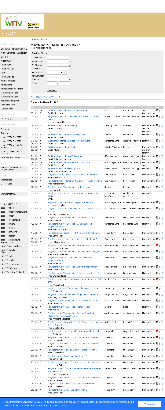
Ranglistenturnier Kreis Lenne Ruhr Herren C (67, 356)
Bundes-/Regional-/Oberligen (14, 48)
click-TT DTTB (7, 208)
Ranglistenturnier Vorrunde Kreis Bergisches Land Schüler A (74, 294)
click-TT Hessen (8, 235)
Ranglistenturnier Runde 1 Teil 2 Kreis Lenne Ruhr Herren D (74, 362)
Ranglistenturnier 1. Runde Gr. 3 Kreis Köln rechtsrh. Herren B (75, 181)
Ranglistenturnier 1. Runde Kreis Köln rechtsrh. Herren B (72, 239)
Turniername (37, 57)
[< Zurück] (46, 97)
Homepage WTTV (9, 204)
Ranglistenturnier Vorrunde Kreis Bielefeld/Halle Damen (72, 266)
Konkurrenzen (38, 75)
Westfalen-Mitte (8, 104)
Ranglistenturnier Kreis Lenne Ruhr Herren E (67, 390)
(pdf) (161, 110)
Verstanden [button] (149, 404)
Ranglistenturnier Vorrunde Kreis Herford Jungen (69, 187)
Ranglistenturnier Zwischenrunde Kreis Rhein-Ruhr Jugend (73, 331)
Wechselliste (6, 179)
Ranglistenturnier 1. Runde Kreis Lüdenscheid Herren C (72, 383)
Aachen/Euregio (8, 80)
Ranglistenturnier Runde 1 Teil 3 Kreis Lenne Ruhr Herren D (74, 343)
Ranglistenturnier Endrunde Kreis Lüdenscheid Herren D (72, 349)
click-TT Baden (7, 215)
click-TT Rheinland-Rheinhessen (9, 251)
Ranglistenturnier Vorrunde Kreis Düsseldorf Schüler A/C (72, 300)
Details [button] (64, 405)
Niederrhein (6, 60)
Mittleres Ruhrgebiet (10, 100)
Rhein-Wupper (7, 68)
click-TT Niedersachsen (11, 246)
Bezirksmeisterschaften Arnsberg (62, 125)
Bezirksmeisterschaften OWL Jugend (64, 168)
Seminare (5, 129)
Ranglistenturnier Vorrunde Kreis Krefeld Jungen (69, 307)
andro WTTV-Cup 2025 (11, 137)
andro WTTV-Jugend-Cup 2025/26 (12, 152)
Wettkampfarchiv (8, 193)
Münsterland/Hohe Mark (12, 88)
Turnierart (36, 68)
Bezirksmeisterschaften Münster (62, 147)
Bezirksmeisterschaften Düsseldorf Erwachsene (69, 162)
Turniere (4, 133)
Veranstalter (37, 61)
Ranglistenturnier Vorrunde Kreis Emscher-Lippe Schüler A (73, 273)
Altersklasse (37, 72)
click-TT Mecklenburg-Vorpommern (10, 240)
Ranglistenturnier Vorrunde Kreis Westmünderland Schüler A (74, 245)
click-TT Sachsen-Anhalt (11, 264)
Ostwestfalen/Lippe (9, 96)
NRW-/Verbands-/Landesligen (14, 52)
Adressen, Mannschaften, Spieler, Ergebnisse (12, 168)
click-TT (42, 39)
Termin (35, 83)
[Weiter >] (55, 97)
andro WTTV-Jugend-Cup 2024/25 (12, 146)
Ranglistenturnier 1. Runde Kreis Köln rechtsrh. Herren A (72, 174)
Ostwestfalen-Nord (9, 92)
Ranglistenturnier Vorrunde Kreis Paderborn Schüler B (71, 217)
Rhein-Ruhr (6, 64)
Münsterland (6, 84)
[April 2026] (36, 97)
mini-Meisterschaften (10, 157)
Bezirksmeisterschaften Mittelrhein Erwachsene (69, 110)
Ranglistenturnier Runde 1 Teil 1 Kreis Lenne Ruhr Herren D (74, 233)
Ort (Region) (37, 65)
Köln (3, 72)
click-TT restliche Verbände (13, 272)
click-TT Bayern (8, 223)
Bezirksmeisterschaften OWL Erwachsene (66, 156)
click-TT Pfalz (7, 256)
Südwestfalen (7, 108)
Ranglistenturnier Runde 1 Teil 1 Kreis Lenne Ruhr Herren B (74, 337)
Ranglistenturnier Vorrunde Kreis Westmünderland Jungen (73, 251)
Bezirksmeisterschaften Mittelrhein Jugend (66, 134)
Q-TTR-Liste (6, 183)
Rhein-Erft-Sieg (7, 76)
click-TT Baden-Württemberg (14, 212)
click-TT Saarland (8, 260)
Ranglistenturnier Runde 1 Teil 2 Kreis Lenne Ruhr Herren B (74, 377)
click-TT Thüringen (9, 268)
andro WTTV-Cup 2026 (11, 141)
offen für (35, 79)
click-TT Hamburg (9, 231)
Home (33, 39)
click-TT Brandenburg (10, 219)
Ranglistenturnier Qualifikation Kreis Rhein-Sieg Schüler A (73, 288)
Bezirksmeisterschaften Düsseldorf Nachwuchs (69, 140)
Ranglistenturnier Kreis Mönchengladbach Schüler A (71, 202)
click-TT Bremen (8, 227)
